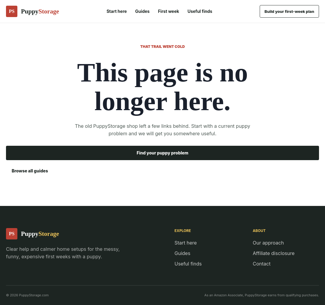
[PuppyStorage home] (32, 11)
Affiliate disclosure (274, 253)
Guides (142, 11)
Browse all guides (30, 170)
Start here (117, 11)
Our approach (268, 243)
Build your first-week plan (289, 11)
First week (168, 11)
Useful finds (200, 11)
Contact (261, 264)
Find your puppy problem (162, 152)
